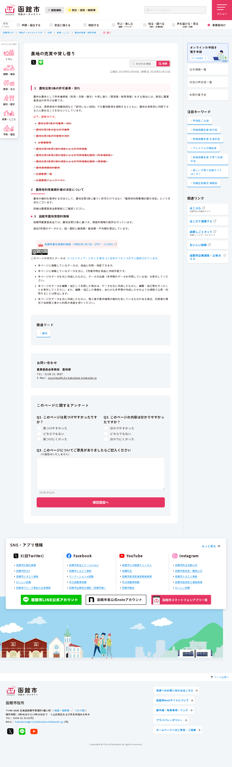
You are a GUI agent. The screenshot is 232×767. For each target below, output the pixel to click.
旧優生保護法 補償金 (205, 183)
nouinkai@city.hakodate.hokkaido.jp (72, 378)
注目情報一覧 (198, 69)
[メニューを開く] (222, 10)
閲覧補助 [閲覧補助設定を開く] (54, 10)
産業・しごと (63, 32)
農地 (45, 333)
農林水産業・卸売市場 (85, 32)
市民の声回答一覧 (200, 82)
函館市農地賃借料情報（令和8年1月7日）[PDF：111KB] (79, 244)
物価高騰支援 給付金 (205, 130)
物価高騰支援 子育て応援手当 (207, 159)
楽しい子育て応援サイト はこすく (206, 172)
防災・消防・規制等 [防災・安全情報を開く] (82, 10)
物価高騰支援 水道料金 (206, 139)
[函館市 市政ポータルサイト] (22, 10)
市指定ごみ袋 (201, 120)
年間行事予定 (198, 95)
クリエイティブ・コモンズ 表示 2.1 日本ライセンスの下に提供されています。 (113, 258)
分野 (49, 32)
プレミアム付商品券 (205, 148)
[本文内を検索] (150, 63)
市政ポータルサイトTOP (30, 32)
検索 (164, 63)
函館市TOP (8, 32)
